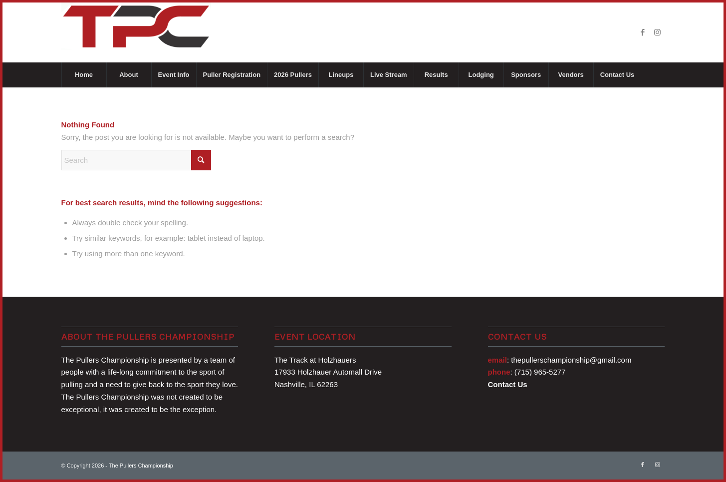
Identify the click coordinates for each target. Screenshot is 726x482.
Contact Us (507, 384)
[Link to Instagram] (657, 32)
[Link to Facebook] (642, 32)
